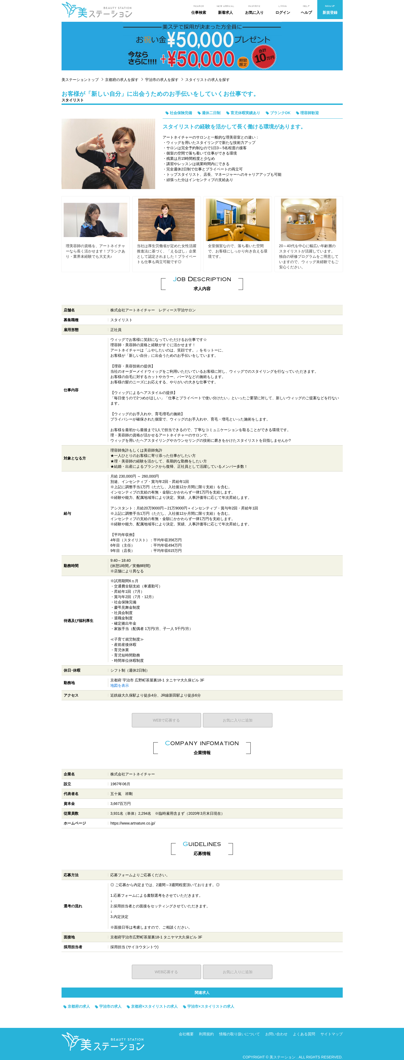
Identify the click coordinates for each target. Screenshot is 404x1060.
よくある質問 (304, 1034)
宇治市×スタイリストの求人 (210, 1006)
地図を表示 (119, 685)
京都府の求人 (79, 1006)
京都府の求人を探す (121, 80)
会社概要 (186, 1034)
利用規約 (206, 1034)
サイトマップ (331, 1034)
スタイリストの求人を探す (207, 80)
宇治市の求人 (110, 1006)
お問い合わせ (276, 1034)
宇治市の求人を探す (162, 80)
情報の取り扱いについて (239, 1034)
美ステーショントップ (80, 80)
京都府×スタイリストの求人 (154, 1006)
